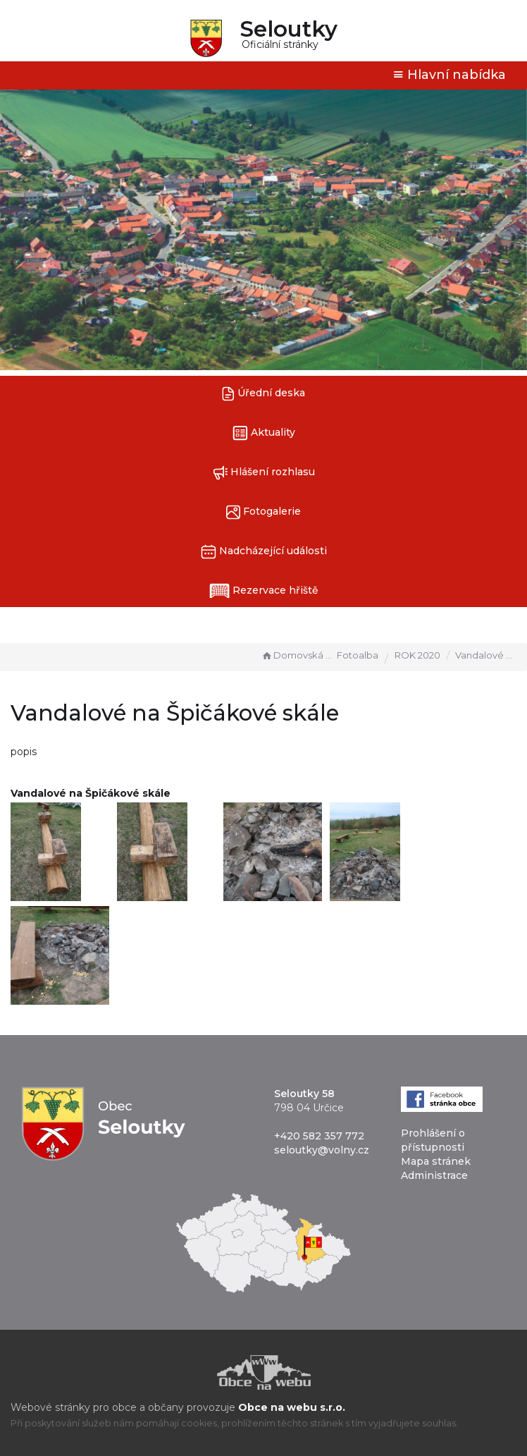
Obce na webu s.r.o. (291, 1407)
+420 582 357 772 (319, 1136)
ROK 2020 (417, 655)
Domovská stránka (297, 655)
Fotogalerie (263, 512)
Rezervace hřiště (263, 591)
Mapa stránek (436, 1161)
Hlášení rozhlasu (264, 472)
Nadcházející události (264, 551)
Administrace (434, 1175)
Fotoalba (357, 655)
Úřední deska (263, 393)
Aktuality (263, 433)
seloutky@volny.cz (321, 1150)
